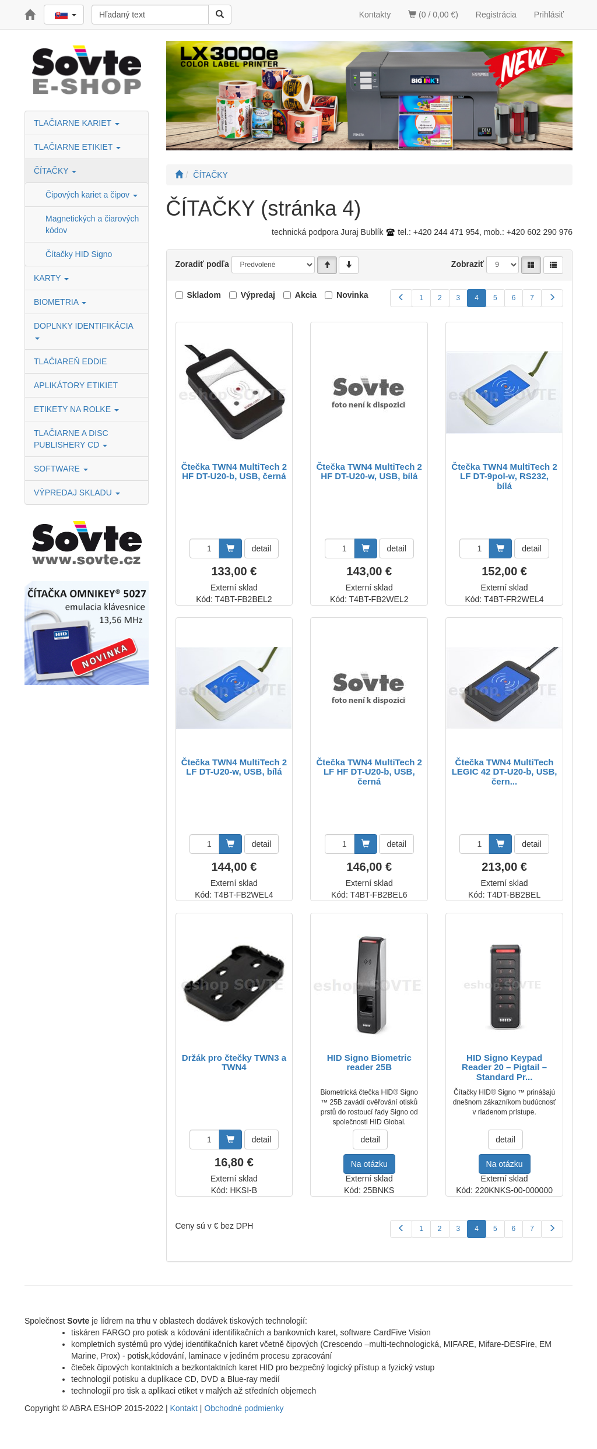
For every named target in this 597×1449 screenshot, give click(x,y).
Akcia (306, 295)
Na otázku (369, 1164)
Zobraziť (467, 264)
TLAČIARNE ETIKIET (77, 147)
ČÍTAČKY (55, 170)
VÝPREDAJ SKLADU (77, 492)
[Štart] (179, 175)
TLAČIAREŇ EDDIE (70, 361)
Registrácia (496, 14)
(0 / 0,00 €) (433, 14)
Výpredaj (258, 295)
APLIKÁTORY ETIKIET (76, 385)
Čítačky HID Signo (78, 254)
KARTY (51, 278)
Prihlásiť (549, 14)
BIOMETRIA (60, 302)
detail (261, 548)
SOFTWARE (61, 468)
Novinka (352, 295)
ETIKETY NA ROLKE (76, 409)
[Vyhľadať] (219, 14)
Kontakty (375, 14)
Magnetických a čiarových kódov (92, 224)
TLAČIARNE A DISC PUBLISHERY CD (71, 438)
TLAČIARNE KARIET (77, 123)
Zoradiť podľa (202, 264)
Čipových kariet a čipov (91, 194)
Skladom (204, 295)
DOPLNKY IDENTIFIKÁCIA (84, 330)
